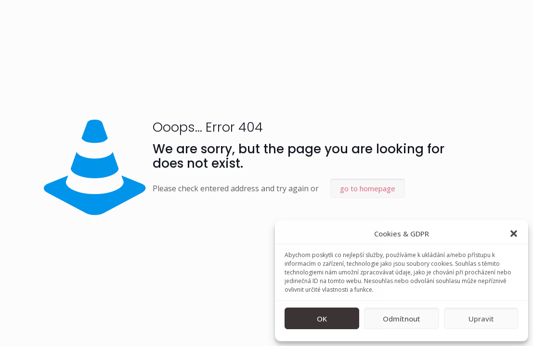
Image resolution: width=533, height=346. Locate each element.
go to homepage (367, 188)
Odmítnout (401, 318)
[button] (514, 233)
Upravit (481, 318)
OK (322, 318)
